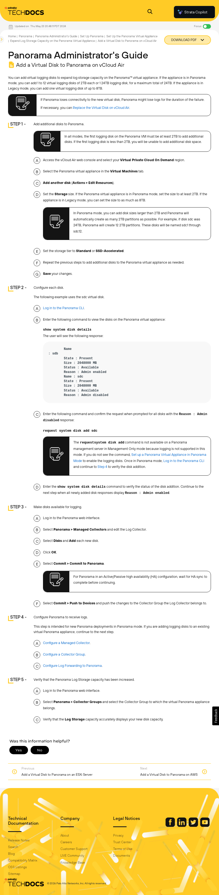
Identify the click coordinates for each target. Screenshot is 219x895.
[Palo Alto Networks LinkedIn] (182, 825)
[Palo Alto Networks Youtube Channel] (205, 825)
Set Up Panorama (91, 36)
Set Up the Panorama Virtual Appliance (131, 36)
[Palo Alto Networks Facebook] (171, 825)
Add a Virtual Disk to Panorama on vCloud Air (127, 40)
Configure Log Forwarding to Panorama (72, 666)
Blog (11, 854)
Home (12, 36)
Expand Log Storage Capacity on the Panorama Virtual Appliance (52, 40)
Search (13, 847)
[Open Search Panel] (150, 12)
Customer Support (74, 849)
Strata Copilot (192, 12)
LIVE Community (72, 855)
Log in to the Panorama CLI (63, 308)
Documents (121, 855)
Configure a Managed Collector (66, 643)
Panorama (25, 36)
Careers (66, 842)
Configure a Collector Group (64, 654)
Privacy (118, 835)
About (64, 835)
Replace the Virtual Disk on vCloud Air (101, 108)
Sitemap (14, 874)
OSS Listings (17, 867)
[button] (215, 716)
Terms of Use (122, 849)
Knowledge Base (72, 862)
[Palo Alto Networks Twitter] (194, 825)
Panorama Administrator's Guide (56, 36)
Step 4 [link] (102, 467)
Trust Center (122, 842)
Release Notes (19, 840)
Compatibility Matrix (22, 860)
